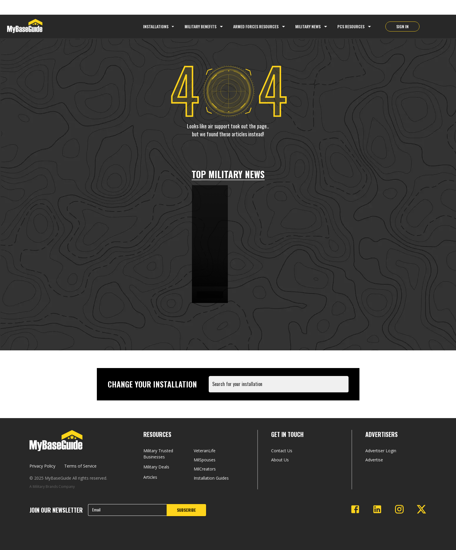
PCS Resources (350, 26)
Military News (308, 26)
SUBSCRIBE (186, 510)
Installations (159, 26)
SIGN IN (402, 26)
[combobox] (280, 387)
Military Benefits (200, 26)
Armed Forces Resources (255, 26)
